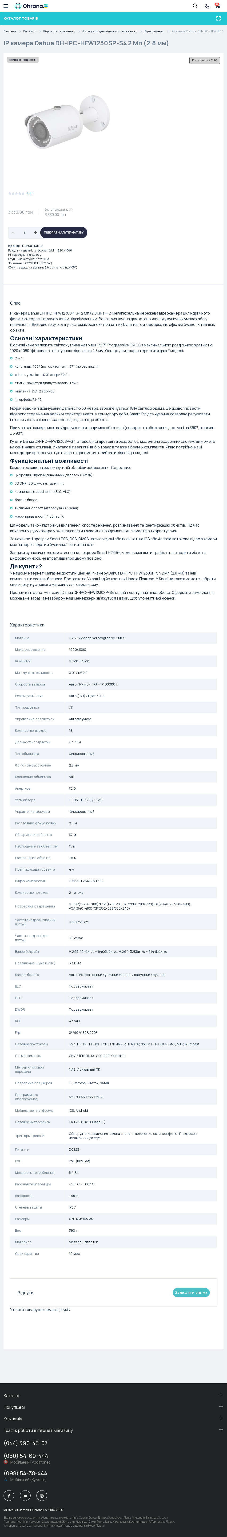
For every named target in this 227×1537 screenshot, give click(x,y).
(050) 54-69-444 (26, 1456)
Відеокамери (157, 31)
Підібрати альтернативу (64, 232)
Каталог (33, 31)
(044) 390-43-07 (26, 1443)
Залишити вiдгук (191, 1292)
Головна (13, 31)
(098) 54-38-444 (25, 1473)
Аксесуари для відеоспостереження (113, 31)
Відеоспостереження (62, 31)
